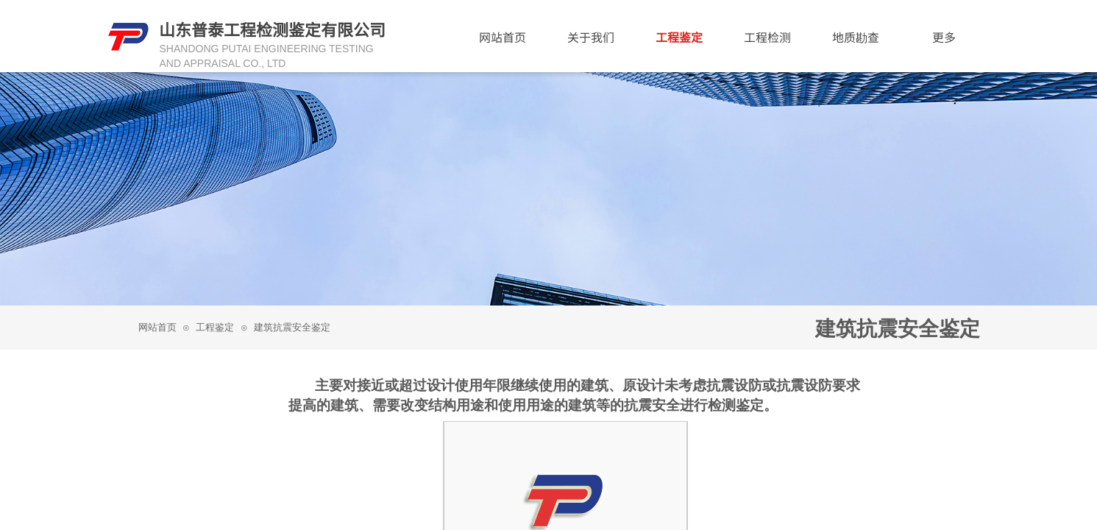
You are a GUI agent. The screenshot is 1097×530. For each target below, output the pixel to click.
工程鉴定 (215, 327)
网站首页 (157, 327)
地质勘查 (855, 37)
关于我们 (590, 37)
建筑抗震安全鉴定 (292, 327)
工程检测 (767, 37)
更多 (944, 37)
